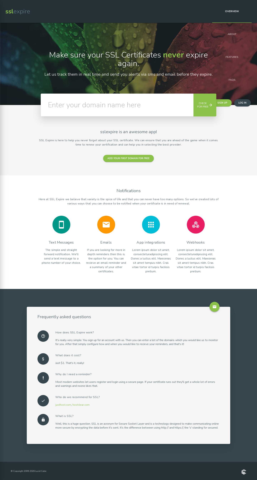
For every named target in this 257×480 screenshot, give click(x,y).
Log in (242, 102)
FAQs (232, 80)
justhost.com (63, 405)
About (232, 34)
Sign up (222, 102)
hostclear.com (81, 405)
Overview (232, 11)
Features (232, 57)
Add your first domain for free (128, 158)
